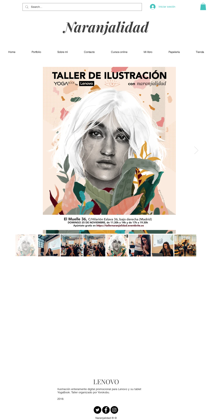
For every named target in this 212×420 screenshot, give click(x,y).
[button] (203, 6)
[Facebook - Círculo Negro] (106, 410)
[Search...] (82, 7)
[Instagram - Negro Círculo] (114, 410)
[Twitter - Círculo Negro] (97, 410)
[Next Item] (196, 150)
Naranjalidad (106, 26)
